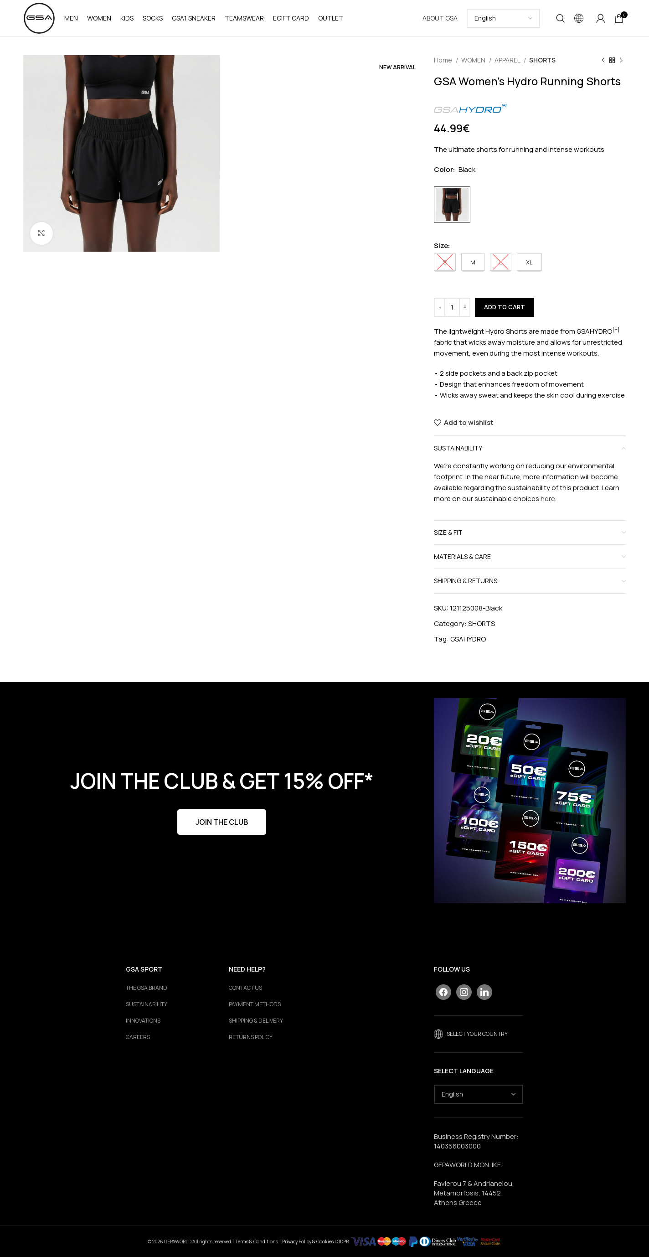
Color (443, 169)
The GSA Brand (146, 988)
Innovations (143, 1020)
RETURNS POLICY (251, 1037)
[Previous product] (603, 60)
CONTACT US (245, 988)
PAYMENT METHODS (255, 1004)
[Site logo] (39, 17)
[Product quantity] (452, 307)
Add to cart (504, 307)
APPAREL (507, 60)
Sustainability (146, 1004)
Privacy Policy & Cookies (308, 1241)
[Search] (560, 18)
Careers (138, 1037)
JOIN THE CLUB (222, 822)
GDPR (343, 1241)
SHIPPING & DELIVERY (256, 1020)
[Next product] (621, 60)
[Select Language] (503, 18)
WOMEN (474, 60)
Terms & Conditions (256, 1241)
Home (443, 60)
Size (441, 245)
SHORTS (542, 60)
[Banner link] (530, 800)
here (548, 498)
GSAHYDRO (468, 639)
